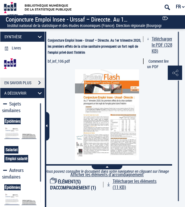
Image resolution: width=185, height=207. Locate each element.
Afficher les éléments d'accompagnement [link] (107, 175)
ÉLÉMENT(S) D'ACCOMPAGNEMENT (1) (73, 185)
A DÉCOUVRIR (24, 93)
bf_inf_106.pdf (59, 61)
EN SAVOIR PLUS (24, 83)
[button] (175, 73)
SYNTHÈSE (24, 37)
